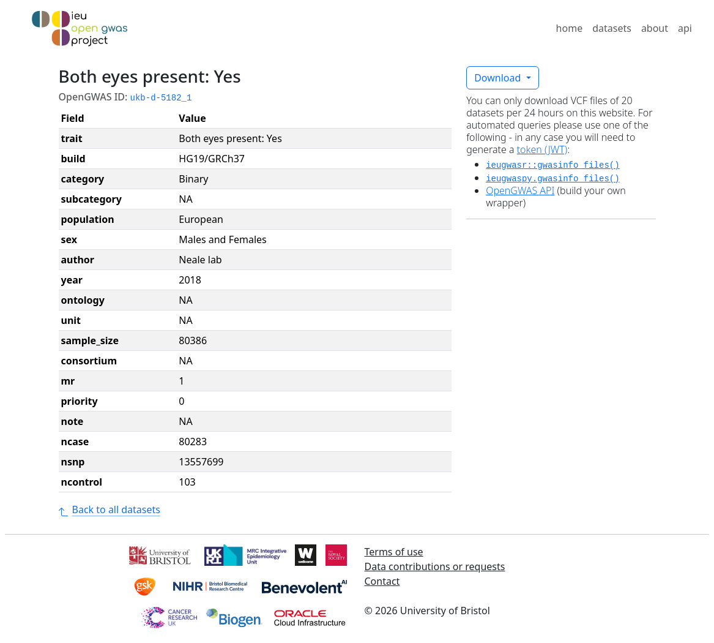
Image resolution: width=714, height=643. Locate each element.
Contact (382, 581)
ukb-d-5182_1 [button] (161, 98)
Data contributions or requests (435, 566)
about (654, 28)
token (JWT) (542, 149)
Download (498, 78)
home (569, 28)
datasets (611, 28)
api (685, 28)
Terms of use (394, 551)
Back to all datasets (109, 509)
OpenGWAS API (520, 190)
